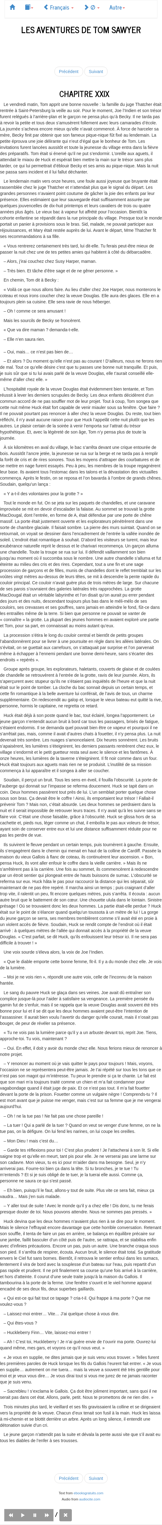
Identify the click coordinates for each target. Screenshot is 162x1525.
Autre (117, 7)
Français (58, 7)
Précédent (69, 71)
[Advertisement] (81, 49)
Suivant (96, 71)
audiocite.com (89, 1499)
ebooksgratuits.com (88, 1493)
